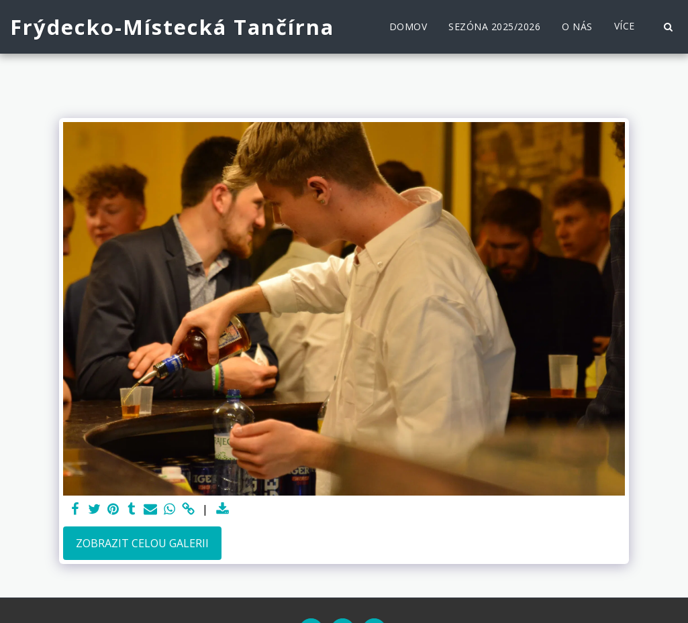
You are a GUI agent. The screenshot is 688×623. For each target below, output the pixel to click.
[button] (667, 27)
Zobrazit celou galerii (142, 543)
